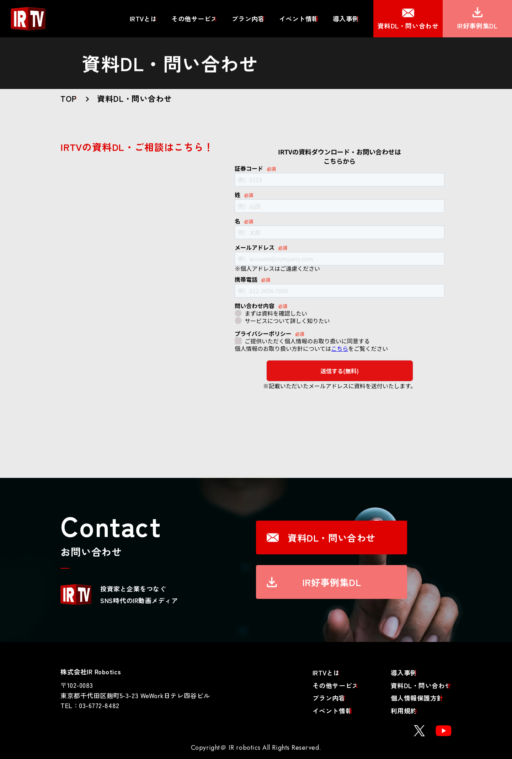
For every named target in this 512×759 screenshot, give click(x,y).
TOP (68, 98)
